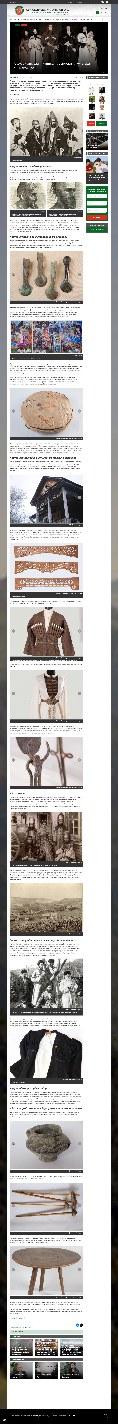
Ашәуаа (24, 25)
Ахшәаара (96, 217)
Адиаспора (57, 19)
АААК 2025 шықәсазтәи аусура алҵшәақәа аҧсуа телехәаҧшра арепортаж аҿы (96, 178)
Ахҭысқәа (39, 19)
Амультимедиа (77, 19)
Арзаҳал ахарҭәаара (97, 229)
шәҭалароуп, (15, 1353)
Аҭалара (69, 2)
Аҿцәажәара (87, 19)
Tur (106, 8)
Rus (97, 8)
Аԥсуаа (17, 25)
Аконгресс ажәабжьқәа (59, 1416)
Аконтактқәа (25, 1416)
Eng (102, 8)
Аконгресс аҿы (15, 1416)
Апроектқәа (48, 19)
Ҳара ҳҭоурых (66, 19)
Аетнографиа (14, 77)
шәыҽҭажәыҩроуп (27, 1353)
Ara (106, 12)
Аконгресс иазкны (20, 19)
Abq (102, 12)
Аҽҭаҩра (79, 2)
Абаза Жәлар (31, 19)
